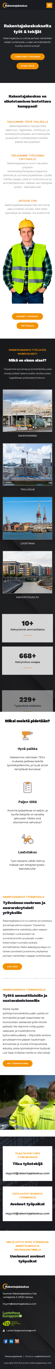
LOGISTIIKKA (27, 543)
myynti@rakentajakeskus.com (28, 1173)
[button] (49, 5)
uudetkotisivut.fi (43, 1356)
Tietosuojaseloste (13, 1356)
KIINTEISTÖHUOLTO (27, 597)
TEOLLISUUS (27, 489)
